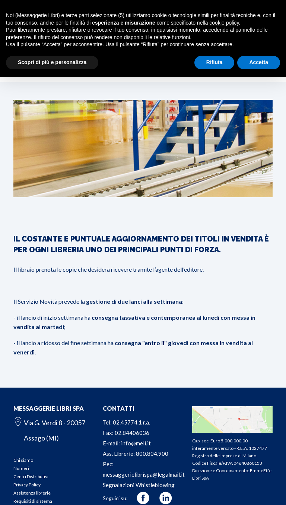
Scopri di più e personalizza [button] (52, 62)
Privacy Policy (27, 484)
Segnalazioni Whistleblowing (139, 485)
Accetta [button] (258, 62)
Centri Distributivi (30, 476)
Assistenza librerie (32, 493)
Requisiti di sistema (32, 501)
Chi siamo (23, 460)
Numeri (21, 468)
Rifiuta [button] (214, 62)
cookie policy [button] (224, 23)
